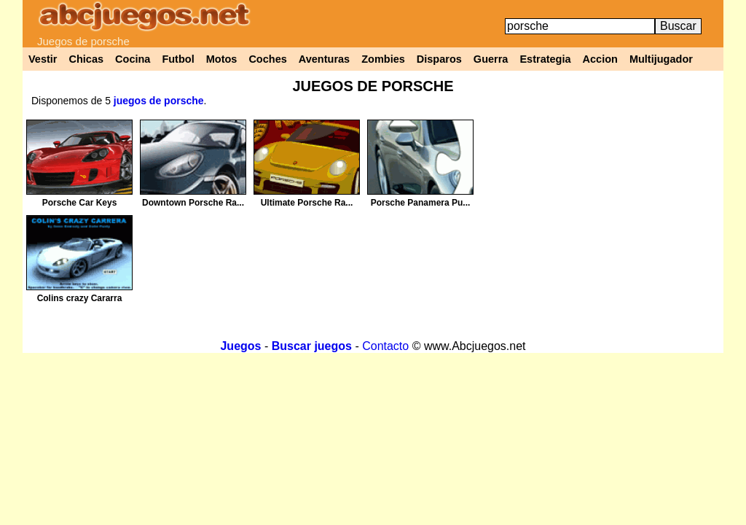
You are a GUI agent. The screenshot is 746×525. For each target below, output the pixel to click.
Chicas (86, 59)
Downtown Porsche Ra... (193, 203)
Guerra (491, 59)
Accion (600, 59)
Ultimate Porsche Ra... (307, 203)
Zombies (383, 59)
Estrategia (544, 59)
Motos (221, 59)
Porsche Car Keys (79, 203)
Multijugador (661, 59)
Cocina (132, 59)
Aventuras (324, 59)
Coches (267, 59)
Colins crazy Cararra (79, 298)
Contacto (385, 346)
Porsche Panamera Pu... (421, 203)
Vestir (43, 59)
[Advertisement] (599, 222)
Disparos (439, 59)
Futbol (178, 59)
